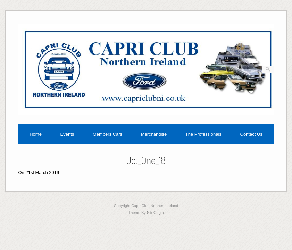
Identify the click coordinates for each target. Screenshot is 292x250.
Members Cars (107, 134)
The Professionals (203, 134)
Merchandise (154, 134)
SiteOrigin (155, 212)
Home (36, 134)
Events (67, 134)
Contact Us (251, 134)
